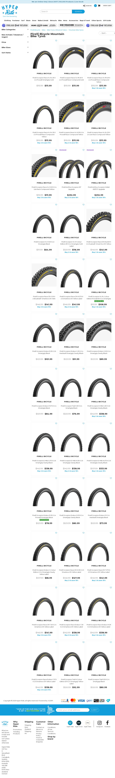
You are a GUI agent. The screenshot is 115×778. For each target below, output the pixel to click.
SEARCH (78, 12)
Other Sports (97, 20)
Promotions (17, 729)
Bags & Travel (85, 20)
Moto (65, 20)
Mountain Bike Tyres (76, 30)
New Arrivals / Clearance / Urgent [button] (15, 36)
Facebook (107, 724)
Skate (28, 20)
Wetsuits (53, 20)
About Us (39, 729)
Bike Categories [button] (15, 29)
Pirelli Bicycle (35, 30)
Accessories (73, 20)
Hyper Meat (87, 724)
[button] (87, 5)
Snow (34, 20)
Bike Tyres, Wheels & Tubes (57, 30)
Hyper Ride (70, 724)
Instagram (99, 724)
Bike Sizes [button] (15, 47)
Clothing (7, 20)
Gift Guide (107, 20)
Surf (23, 20)
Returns (39, 731)
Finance (39, 738)
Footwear (16, 20)
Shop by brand (51, 738)
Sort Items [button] (15, 53)
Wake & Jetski (43, 20)
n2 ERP (50, 701)
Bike (60, 20)
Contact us (40, 727)
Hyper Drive (78, 724)
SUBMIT (94, 710)
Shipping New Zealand (28, 727)
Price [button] (15, 42)
